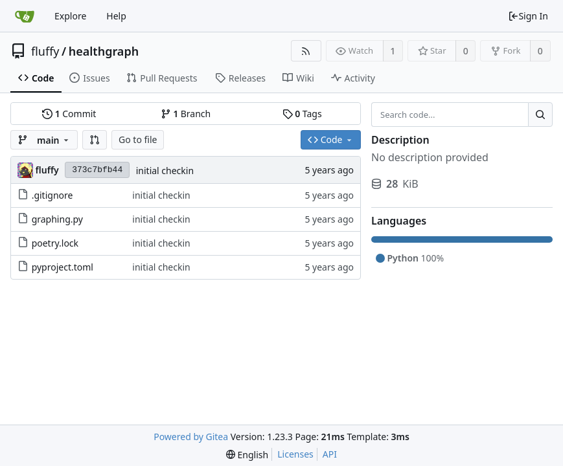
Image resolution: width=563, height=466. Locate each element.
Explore (70, 16)
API (330, 454)
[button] (94, 140)
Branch (186, 113)
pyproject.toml (62, 267)
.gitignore (52, 195)
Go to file (138, 139)
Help (116, 16)
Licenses (295, 454)
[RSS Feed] (306, 50)
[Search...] (540, 114)
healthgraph (104, 51)
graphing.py (57, 219)
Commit (69, 113)
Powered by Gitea (191, 436)
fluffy (45, 51)
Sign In (528, 16)
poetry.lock (55, 243)
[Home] (24, 16)
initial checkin (165, 170)
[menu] (247, 455)
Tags (302, 113)
